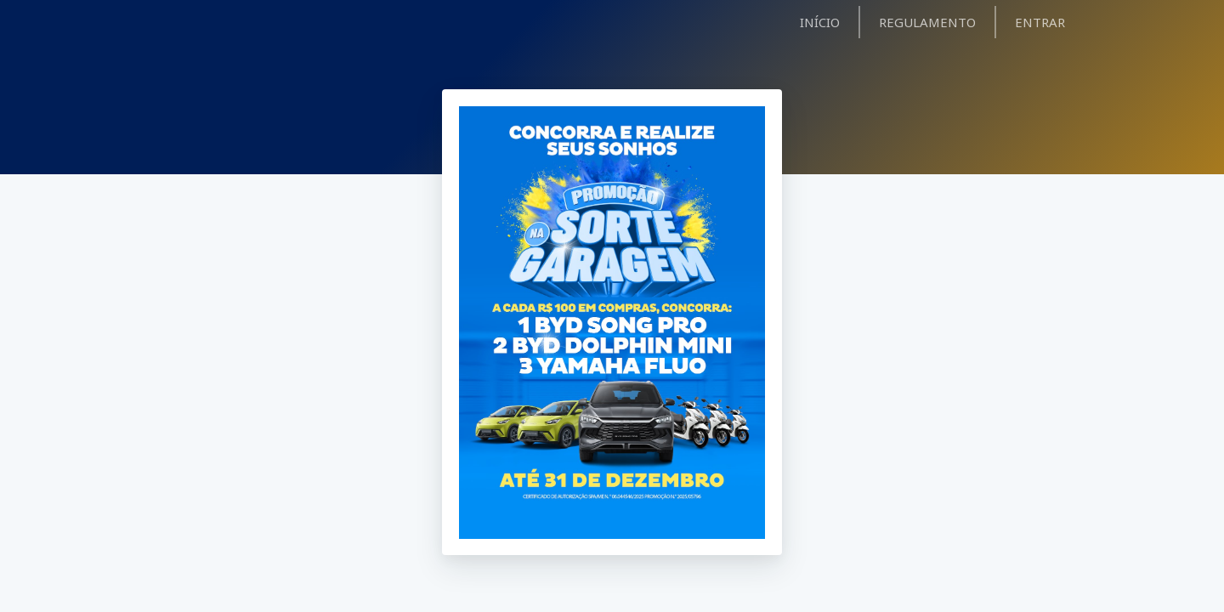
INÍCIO (820, 22)
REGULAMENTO (927, 22)
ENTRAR (1040, 22)
